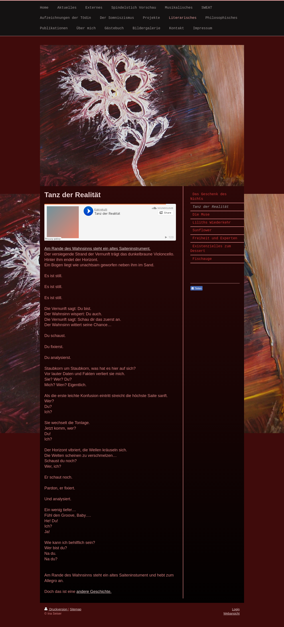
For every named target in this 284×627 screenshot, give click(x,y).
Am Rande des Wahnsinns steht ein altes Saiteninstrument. (97, 248)
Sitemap (75, 609)
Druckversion (56, 609)
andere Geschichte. (94, 591)
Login (236, 609)
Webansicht (231, 613)
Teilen (196, 288)
